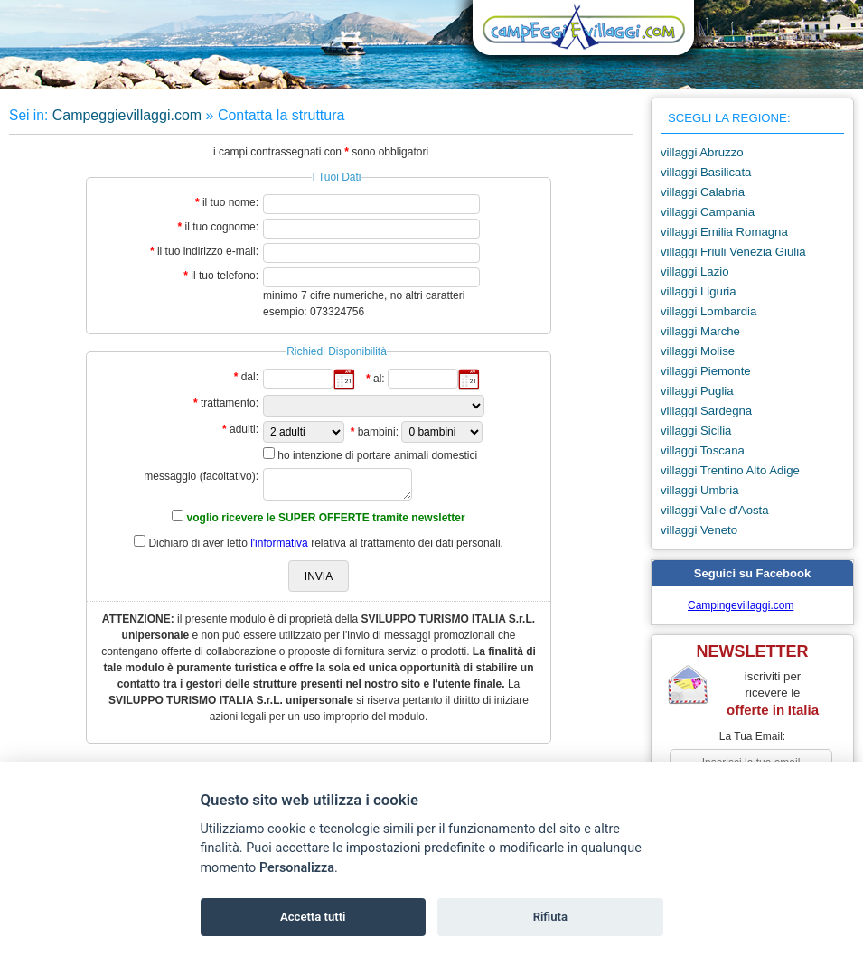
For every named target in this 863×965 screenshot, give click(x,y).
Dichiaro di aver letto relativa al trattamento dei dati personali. (325, 543)
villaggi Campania (708, 212)
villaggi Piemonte (706, 371)
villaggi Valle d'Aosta (715, 510)
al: (379, 378)
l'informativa (279, 543)
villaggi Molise (698, 351)
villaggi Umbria (699, 490)
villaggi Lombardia (708, 311)
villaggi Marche (700, 331)
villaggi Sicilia (696, 430)
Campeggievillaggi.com (127, 115)
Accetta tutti (313, 916)
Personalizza (296, 868)
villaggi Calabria (703, 192)
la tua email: (752, 736)
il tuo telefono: (224, 275)
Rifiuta (550, 916)
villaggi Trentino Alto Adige (730, 470)
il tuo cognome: (221, 226)
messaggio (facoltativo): (201, 476)
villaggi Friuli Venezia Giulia (733, 251)
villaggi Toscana (703, 450)
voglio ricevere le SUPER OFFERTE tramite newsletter (326, 517)
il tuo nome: (230, 202)
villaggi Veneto (699, 530)
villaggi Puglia (697, 391)
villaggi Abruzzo (702, 152)
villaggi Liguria (698, 291)
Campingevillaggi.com (740, 605)
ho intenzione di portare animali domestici (377, 455)
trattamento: (229, 403)
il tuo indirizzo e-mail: (207, 251)
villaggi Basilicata (706, 172)
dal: (249, 376)
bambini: (378, 432)
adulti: (244, 429)
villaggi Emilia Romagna (724, 232)
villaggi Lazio (695, 271)
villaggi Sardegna (706, 410)
